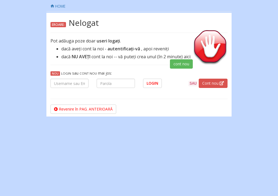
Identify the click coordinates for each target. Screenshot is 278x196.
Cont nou (213, 83)
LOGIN (152, 83)
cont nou (181, 63)
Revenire (83, 109)
